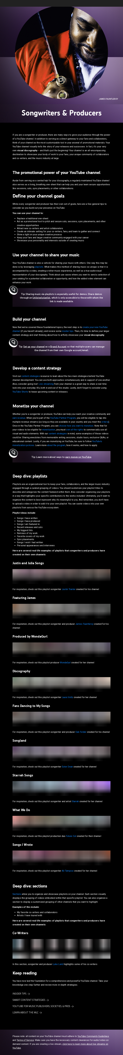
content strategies (30, 376)
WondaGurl (65, 662)
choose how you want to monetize (76, 425)
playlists (39, 267)
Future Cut (71, 836)
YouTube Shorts (20, 391)
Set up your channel (34, 346)
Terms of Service (25, 1040)
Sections (17, 894)
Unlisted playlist (41, 297)
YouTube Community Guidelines (93, 1036)
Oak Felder (80, 732)
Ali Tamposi (68, 870)
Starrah (75, 801)
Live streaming (46, 384)
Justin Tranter (69, 589)
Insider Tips (19, 993)
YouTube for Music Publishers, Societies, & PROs (41, 1006)
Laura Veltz (67, 697)
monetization (48, 429)
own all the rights (74, 429)
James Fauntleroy (108, 99)
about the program (56, 445)
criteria (104, 422)
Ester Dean (67, 766)
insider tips (67, 331)
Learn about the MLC (25, 1012)
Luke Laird (58, 964)
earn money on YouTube (78, 457)
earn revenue (19, 418)
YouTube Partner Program (63, 418)
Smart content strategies (29, 999)
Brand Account (58, 346)
